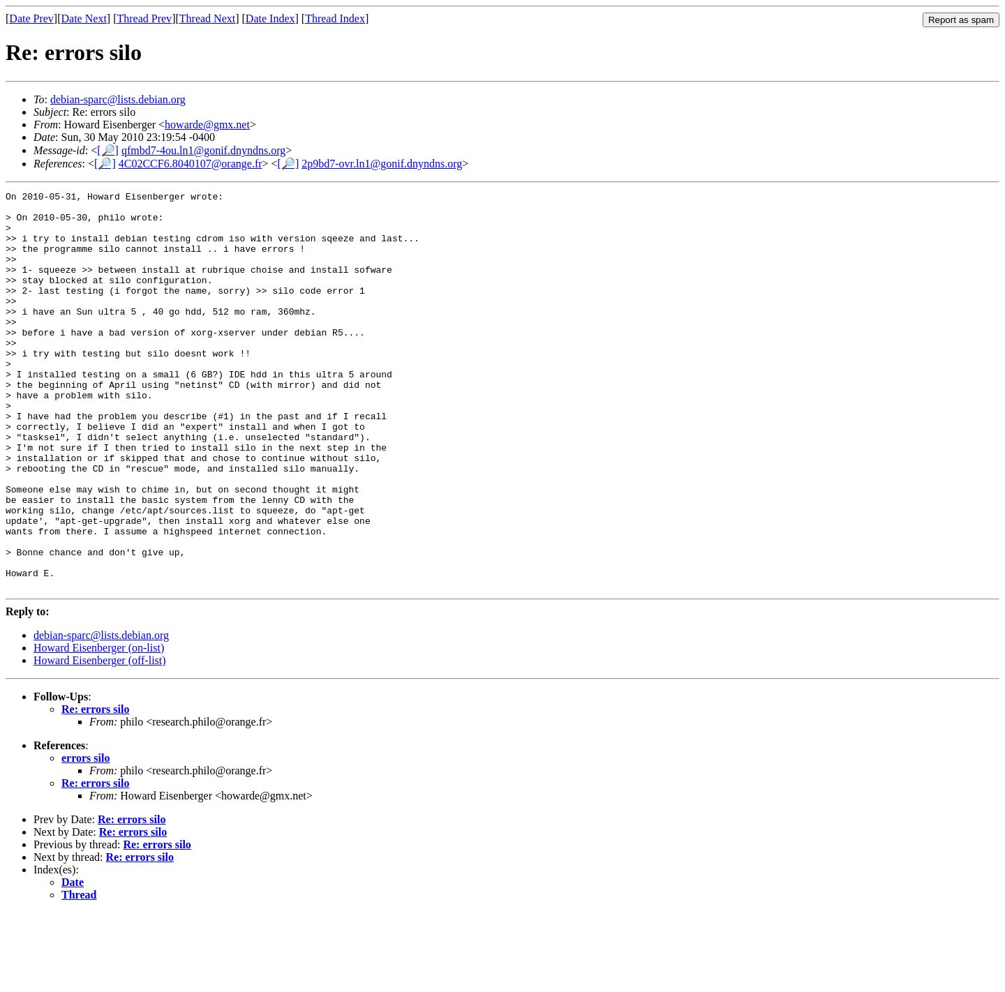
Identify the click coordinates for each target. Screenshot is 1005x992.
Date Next (84, 18)
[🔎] (108, 150)
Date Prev (31, 18)
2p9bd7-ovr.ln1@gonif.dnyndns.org (382, 164)
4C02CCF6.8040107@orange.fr (190, 164)
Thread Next (207, 18)
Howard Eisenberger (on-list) (99, 727)
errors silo (85, 837)
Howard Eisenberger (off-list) (100, 740)
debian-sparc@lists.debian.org (118, 99)
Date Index (270, 18)
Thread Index (335, 18)
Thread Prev (144, 18)
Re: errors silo (95, 789)
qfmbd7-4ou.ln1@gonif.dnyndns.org (203, 150)
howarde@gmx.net (207, 124)
